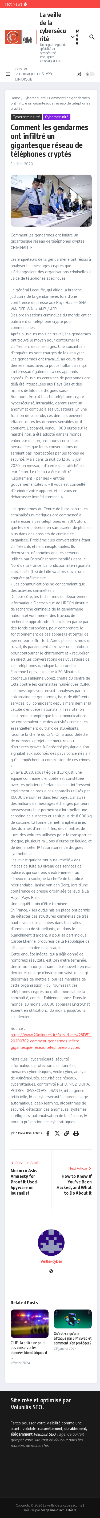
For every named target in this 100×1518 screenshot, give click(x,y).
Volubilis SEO (44, 1434)
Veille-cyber (51, 1261)
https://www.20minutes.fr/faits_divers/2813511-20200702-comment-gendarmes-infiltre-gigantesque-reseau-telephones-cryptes (51, 1041)
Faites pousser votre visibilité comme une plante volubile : (49, 1428)
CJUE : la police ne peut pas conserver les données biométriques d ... (29, 1350)
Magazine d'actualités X (58, 1510)
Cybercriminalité (26, 117)
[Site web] (51, 1271)
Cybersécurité (34, 98)
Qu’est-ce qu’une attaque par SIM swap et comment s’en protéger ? (73, 1338)
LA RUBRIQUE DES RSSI (33, 74)
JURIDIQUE (23, 79)
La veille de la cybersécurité (52, 26)
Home (15, 98)
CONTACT (22, 69)
